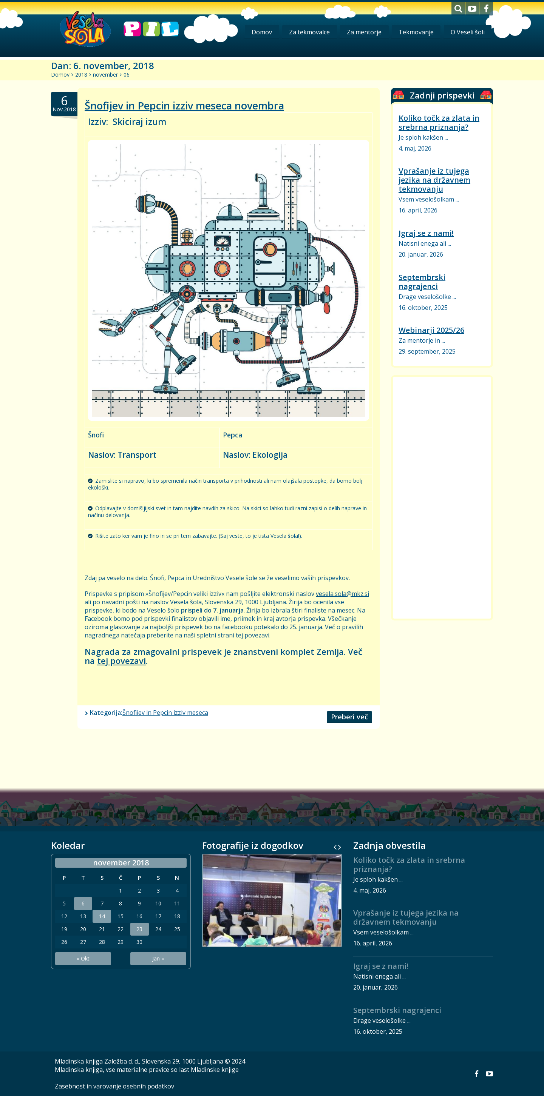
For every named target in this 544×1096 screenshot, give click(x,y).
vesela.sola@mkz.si (342, 594)
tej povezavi (121, 660)
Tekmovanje (415, 32)
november (105, 74)
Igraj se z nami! (426, 233)
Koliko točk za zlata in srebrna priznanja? (439, 122)
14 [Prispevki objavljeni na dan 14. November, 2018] (102, 916)
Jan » (158, 958)
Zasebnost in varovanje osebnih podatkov (114, 1086)
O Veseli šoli (467, 32)
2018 (81, 74)
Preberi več (349, 716)
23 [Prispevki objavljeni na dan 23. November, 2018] (139, 929)
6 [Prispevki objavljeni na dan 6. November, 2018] (83, 903)
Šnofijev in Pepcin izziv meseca (165, 712)
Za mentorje (363, 32)
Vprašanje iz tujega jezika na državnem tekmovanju (434, 180)
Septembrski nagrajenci (422, 281)
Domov (260, 32)
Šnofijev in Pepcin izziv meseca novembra (184, 105)
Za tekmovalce (307, 32)
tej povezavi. (253, 635)
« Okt (83, 958)
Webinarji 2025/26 (431, 330)
